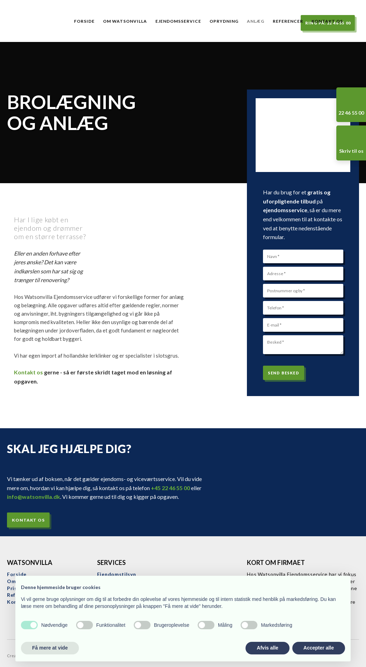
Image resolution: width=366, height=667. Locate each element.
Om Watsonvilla (125, 21)
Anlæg (255, 21)
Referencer (288, 21)
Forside (84, 21)
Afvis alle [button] (267, 648)
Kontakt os (327, 21)
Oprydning (224, 21)
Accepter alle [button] (318, 648)
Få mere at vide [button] (50, 648)
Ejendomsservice (178, 21)
